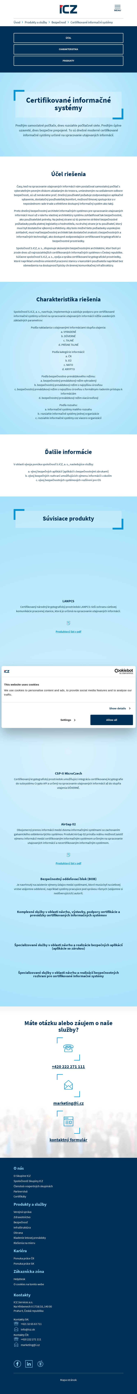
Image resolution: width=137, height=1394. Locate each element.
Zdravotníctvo (22, 1217)
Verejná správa (22, 1212)
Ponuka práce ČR (24, 1258)
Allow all (111, 719)
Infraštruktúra (22, 1227)
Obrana (18, 1232)
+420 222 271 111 (68, 1066)
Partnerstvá (20, 1191)
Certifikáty (20, 1196)
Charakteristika (68, 49)
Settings (68, 719)
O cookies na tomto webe (29, 1284)
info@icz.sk (28, 1329)
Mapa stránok (68, 1380)
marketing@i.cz (68, 1103)
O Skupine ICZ (22, 1176)
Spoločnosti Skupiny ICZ (28, 1181)
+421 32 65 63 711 (31, 1324)
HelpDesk (19, 1279)
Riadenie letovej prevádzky (30, 1237)
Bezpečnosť (21, 1222)
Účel (68, 37)
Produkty (68, 60)
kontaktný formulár (68, 1140)
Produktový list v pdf (68, 631)
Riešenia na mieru (24, 1243)
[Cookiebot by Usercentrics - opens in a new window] (117, 671)
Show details (117, 708)
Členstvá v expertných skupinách (33, 1186)
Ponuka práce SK (24, 1263)
